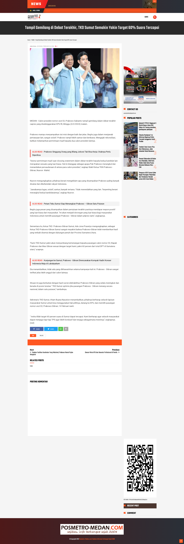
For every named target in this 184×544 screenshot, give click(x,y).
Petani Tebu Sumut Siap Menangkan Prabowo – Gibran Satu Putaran (74, 204)
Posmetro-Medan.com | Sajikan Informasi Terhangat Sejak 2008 (97, 539)
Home (146, 17)
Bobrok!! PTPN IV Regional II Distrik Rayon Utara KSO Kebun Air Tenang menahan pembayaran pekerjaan (147, 126)
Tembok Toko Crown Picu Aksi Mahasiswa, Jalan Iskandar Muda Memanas (147, 149)
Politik (41, 336)
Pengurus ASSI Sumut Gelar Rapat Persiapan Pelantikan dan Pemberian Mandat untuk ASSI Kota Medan (147, 176)
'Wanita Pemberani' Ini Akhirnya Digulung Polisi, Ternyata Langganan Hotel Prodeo (147, 138)
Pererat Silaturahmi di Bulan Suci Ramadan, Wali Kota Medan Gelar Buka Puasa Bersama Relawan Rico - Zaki (147, 163)
